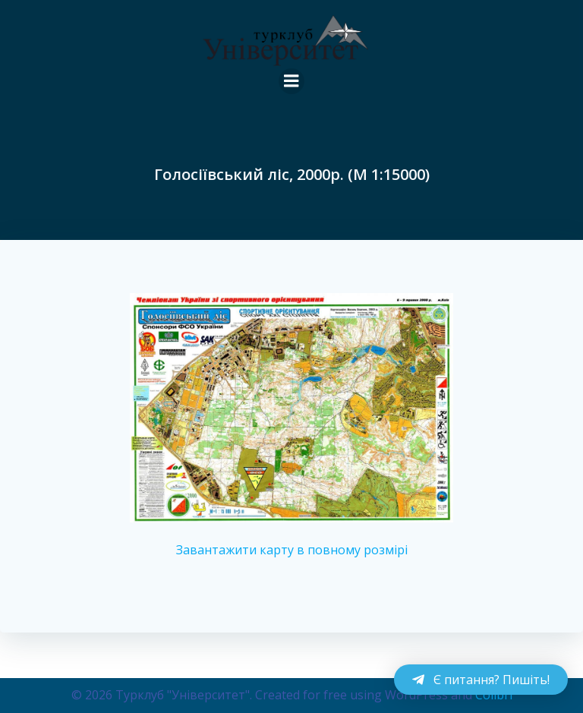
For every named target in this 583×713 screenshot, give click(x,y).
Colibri (493, 694)
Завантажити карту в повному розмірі (292, 549)
